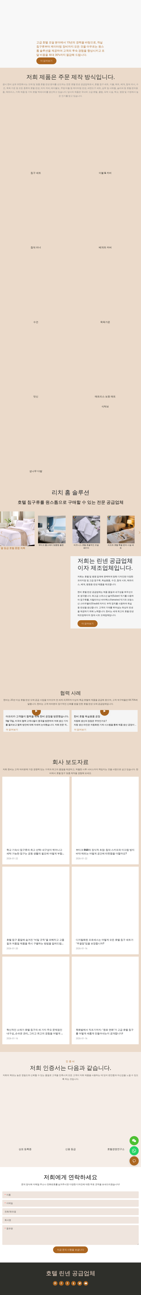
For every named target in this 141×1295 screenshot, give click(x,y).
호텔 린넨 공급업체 (70, 1263)
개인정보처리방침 (102, 1289)
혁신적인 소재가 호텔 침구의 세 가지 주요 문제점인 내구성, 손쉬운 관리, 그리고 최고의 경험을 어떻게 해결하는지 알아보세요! (35, 1021)
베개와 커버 (105, 247)
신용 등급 (70, 1138)
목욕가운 (105, 322)
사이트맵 (89, 1289)
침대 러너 (36, 247)
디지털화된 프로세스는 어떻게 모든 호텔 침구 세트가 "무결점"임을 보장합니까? (104, 931)
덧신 (35, 396)
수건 (35, 322)
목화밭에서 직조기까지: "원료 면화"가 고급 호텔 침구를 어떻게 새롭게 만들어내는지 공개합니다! (105, 1021)
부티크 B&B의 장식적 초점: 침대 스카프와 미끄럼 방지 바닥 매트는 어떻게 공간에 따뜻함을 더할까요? (105, 841)
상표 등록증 (25, 1138)
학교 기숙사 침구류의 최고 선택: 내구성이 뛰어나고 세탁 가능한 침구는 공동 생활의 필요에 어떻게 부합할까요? (36, 841)
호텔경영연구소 (115, 1138)
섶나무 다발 (35, 471)
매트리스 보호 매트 (105, 396)
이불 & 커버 (105, 172)
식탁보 (105, 406)
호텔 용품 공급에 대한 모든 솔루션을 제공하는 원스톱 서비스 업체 (68, 29)
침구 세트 (36, 172)
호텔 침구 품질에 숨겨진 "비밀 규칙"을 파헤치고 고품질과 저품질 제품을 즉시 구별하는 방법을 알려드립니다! (35, 931)
